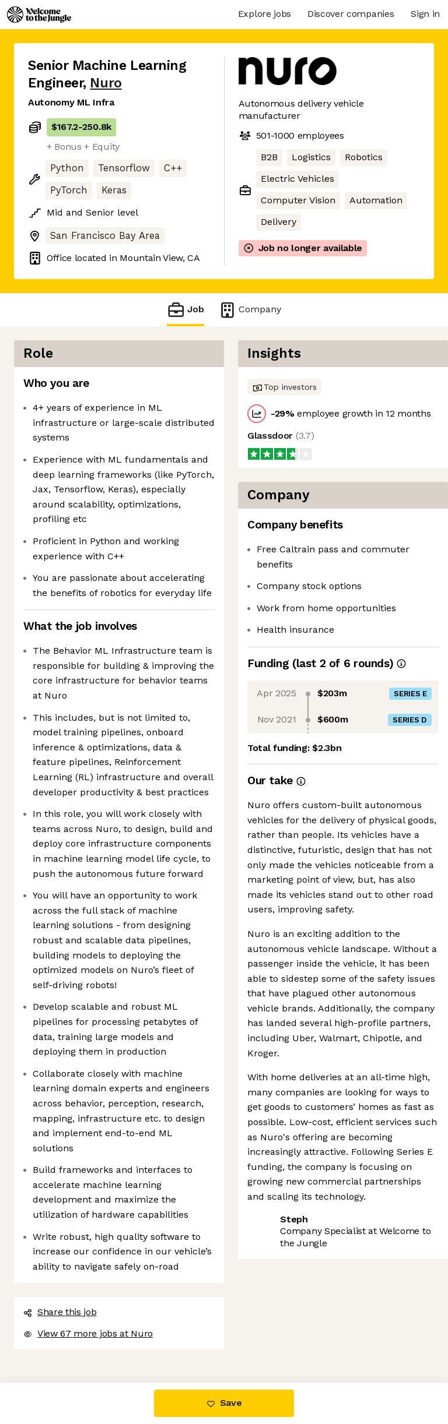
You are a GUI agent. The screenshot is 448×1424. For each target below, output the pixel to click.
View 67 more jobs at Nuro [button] (88, 1333)
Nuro (105, 83)
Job (185, 309)
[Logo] (39, 14)
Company (249, 309)
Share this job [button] (60, 1311)
